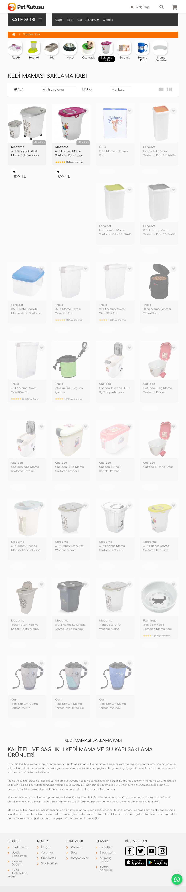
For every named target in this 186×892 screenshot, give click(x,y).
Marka (87, 89)
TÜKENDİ (106, 171)
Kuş (79, 19)
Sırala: (18, 89)
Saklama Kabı (31, 34)
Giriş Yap (140, 7)
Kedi (70, 19)
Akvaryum (92, 19)
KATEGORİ (26, 20)
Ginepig (108, 19)
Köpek (59, 19)
